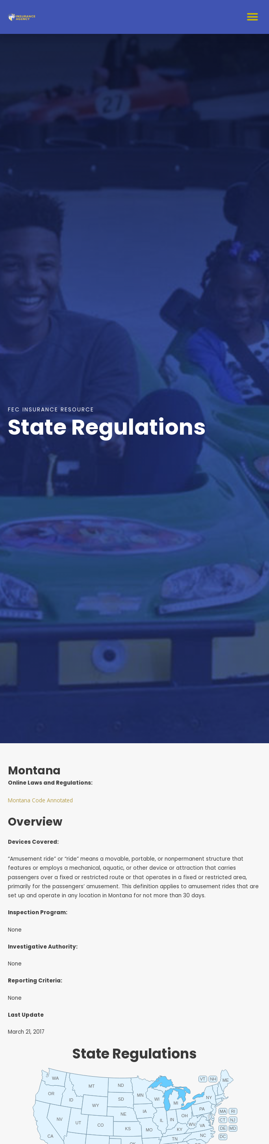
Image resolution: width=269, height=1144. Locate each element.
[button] (252, 17)
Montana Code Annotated (40, 800)
